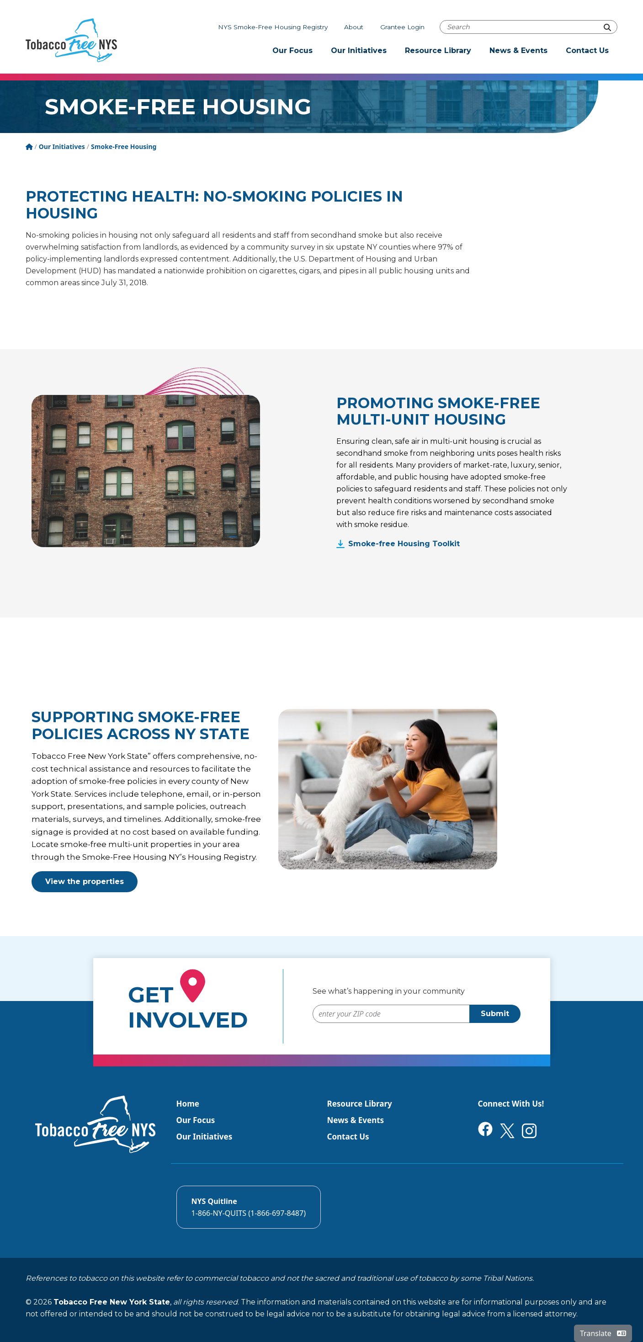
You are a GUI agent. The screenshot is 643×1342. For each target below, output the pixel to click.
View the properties (84, 881)
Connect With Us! (511, 1103)
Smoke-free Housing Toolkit (404, 543)
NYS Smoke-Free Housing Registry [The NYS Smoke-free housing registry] (273, 27)
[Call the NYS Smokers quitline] (248, 1207)
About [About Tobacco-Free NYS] (353, 27)
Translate (603, 1333)
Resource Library (438, 50)
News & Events (518, 50)
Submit (495, 1013)
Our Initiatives (359, 50)
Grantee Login (402, 27)
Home (187, 1103)
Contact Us (587, 50)
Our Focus (292, 50)
